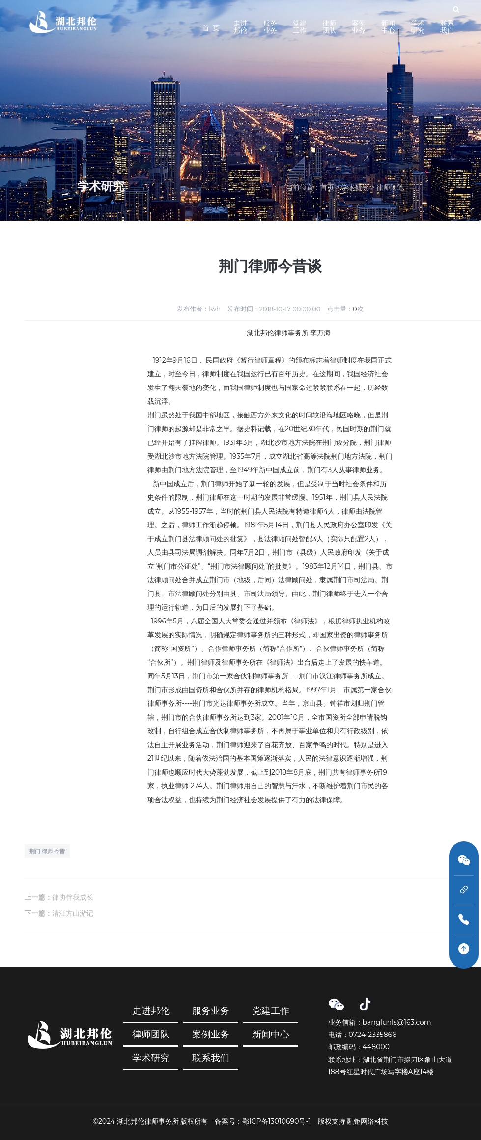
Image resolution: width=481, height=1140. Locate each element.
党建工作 (300, 27)
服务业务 (270, 27)
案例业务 (359, 27)
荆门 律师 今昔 (47, 851)
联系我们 (447, 27)
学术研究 (417, 27)
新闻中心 (388, 27)
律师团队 (329, 27)
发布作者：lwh (199, 308)
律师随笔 (390, 187)
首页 (327, 187)
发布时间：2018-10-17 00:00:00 (274, 308)
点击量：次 (345, 308)
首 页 (211, 28)
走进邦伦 (240, 27)
